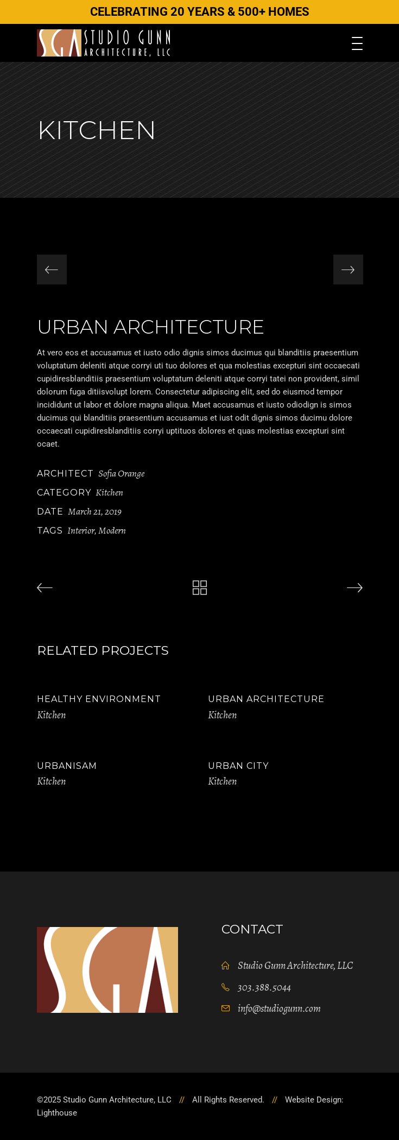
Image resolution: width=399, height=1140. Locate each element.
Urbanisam (67, 766)
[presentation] (52, 270)
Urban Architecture (266, 699)
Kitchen (109, 492)
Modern (112, 530)
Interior (80, 530)
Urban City (238, 766)
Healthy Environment (99, 699)
